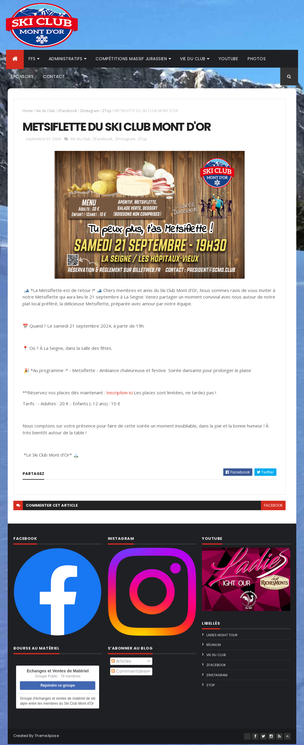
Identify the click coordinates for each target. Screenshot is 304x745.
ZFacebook (67, 110)
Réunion (213, 646)
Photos (257, 59)
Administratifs (66, 59)
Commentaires (129, 672)
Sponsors (22, 76)
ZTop (106, 110)
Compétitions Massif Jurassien (131, 59)
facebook (272, 506)
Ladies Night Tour (222, 636)
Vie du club (192, 59)
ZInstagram (89, 110)
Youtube (228, 59)
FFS (32, 59)
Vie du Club (45, 110)
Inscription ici (119, 393)
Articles (121, 662)
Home (28, 110)
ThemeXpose (46, 736)
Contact (54, 76)
